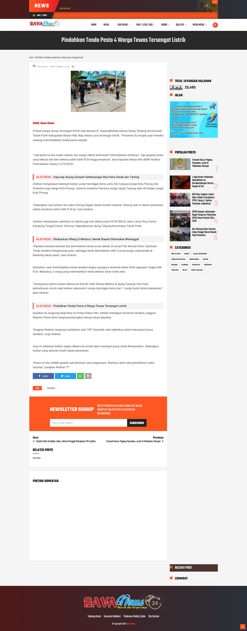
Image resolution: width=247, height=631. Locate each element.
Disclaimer (153, 616)
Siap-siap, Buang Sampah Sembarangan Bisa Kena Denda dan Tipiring (96, 177)
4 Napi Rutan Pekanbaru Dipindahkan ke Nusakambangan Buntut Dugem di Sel (203, 182)
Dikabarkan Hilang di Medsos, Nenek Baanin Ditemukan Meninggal (96, 239)
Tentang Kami (94, 616)
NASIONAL (174, 264)
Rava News (130, 624)
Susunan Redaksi (112, 616)
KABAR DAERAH (194, 259)
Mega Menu (198, 24)
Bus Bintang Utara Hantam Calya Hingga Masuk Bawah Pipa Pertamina (204, 232)
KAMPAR (205, 259)
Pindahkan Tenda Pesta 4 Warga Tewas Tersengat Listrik (90, 306)
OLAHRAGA (184, 264)
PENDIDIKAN (208, 264)
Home (94, 24)
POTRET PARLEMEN (197, 270)
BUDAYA (187, 253)
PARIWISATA (196, 264)
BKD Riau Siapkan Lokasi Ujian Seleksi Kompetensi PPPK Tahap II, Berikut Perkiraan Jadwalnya (203, 199)
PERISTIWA (51, 388)
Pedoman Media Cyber (135, 616)
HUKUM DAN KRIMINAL (178, 259)
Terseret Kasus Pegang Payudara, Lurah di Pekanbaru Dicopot (202, 163)
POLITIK (184, 270)
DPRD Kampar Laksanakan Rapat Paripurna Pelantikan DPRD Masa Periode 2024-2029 (204, 216)
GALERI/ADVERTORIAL (200, 253)
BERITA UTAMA (176, 253)
